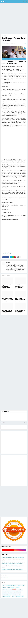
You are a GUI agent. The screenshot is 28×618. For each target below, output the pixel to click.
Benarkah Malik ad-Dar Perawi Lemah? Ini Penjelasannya (12, 563)
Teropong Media (5, 577)
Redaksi (8, 262)
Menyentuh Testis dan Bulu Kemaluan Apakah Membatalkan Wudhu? (7, 286)
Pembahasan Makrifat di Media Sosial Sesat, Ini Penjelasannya (13, 557)
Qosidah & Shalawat (10, 587)
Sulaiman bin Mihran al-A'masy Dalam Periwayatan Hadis (12, 569)
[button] (1, 2)
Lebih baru (3, 422)
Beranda (3, 35)
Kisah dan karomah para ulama (11, 585)
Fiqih (6, 35)
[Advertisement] (14, 19)
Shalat (19, 585)
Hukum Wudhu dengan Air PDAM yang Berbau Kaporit (7, 311)
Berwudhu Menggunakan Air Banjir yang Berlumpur (20, 311)
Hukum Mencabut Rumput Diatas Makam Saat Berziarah (7, 299)
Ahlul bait (4, 587)
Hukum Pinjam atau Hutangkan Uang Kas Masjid (20, 299)
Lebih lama (25, 422)
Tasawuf (17, 587)
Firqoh (23, 585)
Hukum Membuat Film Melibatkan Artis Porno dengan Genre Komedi (19, 286)
